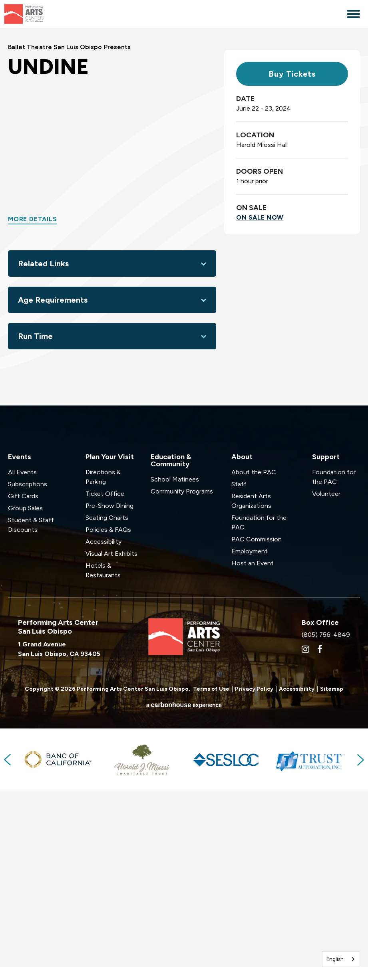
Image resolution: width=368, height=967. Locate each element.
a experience (184, 881)
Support (326, 632)
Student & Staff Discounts (31, 700)
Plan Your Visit (110, 632)
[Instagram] (305, 825)
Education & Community (171, 636)
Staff (239, 660)
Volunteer (326, 670)
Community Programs (182, 667)
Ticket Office (105, 670)
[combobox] (341, 959)
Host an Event (252, 739)
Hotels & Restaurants (103, 746)
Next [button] (360, 936)
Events (19, 632)
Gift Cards (23, 672)
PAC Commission (256, 715)
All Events (22, 648)
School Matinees (175, 655)
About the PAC (253, 648)
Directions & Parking (103, 653)
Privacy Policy (254, 865)
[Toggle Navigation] (353, 15)
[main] (184, 304)
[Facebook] (319, 825)
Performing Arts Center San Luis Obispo (40, 14)
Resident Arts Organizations (251, 677)
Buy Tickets (292, 250)
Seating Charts (107, 694)
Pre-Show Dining (109, 682)
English (335, 959)
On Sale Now (260, 393)
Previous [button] (8, 936)
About (242, 632)
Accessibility (103, 717)
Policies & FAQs (108, 705)
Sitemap (331, 865)
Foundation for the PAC (258, 698)
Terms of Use (211, 865)
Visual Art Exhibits (111, 729)
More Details (32, 395)
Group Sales (25, 684)
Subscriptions (27, 660)
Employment (249, 727)
